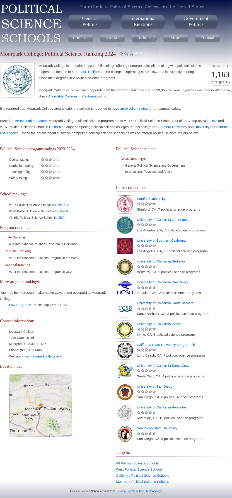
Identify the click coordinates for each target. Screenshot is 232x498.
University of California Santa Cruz (163, 365)
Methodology (154, 491)
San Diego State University (157, 428)
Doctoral (207, 38)
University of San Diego (154, 386)
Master (176, 38)
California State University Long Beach (166, 345)
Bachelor (144, 38)
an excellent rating (134, 108)
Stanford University (172, 127)
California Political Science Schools (142, 475)
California (95, 72)
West (64, 211)
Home (122, 491)
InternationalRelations (143, 21)
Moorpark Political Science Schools (142, 481)
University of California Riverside (161, 407)
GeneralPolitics (90, 21)
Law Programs (20, 305)
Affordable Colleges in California (72, 96)
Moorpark (79, 72)
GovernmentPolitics (196, 21)
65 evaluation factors (31, 121)
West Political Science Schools (139, 469)
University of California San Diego (162, 282)
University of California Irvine (158, 324)
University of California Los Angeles (163, 219)
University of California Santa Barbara (165, 303)
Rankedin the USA (220, 74)
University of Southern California (161, 240)
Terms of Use (136, 491)
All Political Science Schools (137, 463)
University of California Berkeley (161, 261)
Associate (112, 38)
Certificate (80, 38)
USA (213, 121)
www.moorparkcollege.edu (42, 356)
